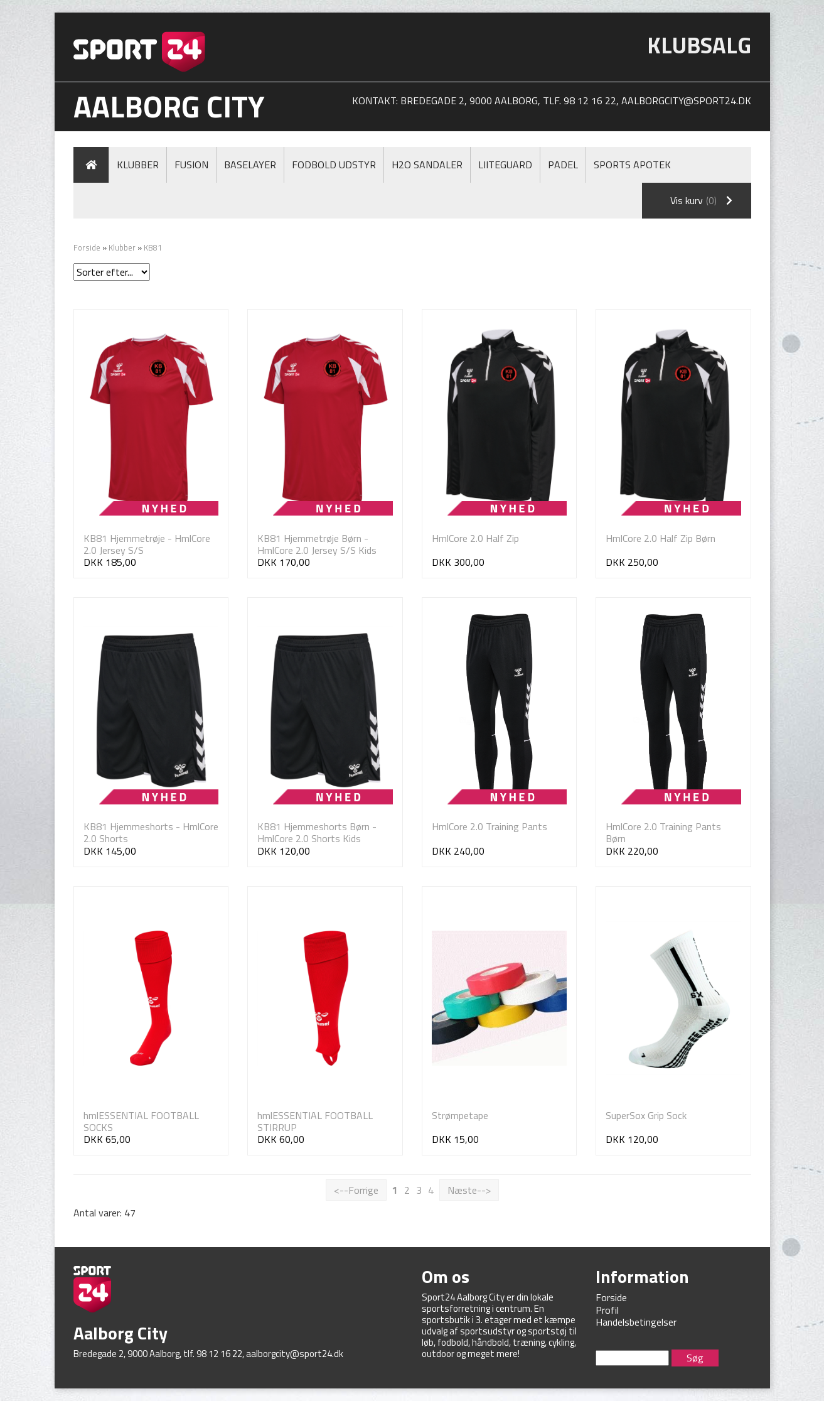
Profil (607, 1309)
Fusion (191, 164)
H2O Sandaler (427, 164)
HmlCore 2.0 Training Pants (489, 826)
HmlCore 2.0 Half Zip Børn (660, 538)
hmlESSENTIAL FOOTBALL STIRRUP (315, 1121)
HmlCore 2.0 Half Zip (475, 538)
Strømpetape (460, 1115)
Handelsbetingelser (636, 1321)
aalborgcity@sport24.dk (686, 100)
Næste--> (469, 1190)
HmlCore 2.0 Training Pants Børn (663, 832)
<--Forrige (356, 1190)
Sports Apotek (632, 164)
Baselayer (250, 164)
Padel (563, 164)
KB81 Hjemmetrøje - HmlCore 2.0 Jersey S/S (146, 544)
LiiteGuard (505, 164)
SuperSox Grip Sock (646, 1115)
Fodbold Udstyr (334, 164)
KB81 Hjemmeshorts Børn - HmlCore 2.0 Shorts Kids (317, 832)
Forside (86, 247)
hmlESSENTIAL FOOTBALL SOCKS (141, 1121)
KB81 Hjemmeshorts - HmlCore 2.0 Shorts (150, 832)
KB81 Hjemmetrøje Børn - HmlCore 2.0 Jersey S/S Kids (317, 544)
